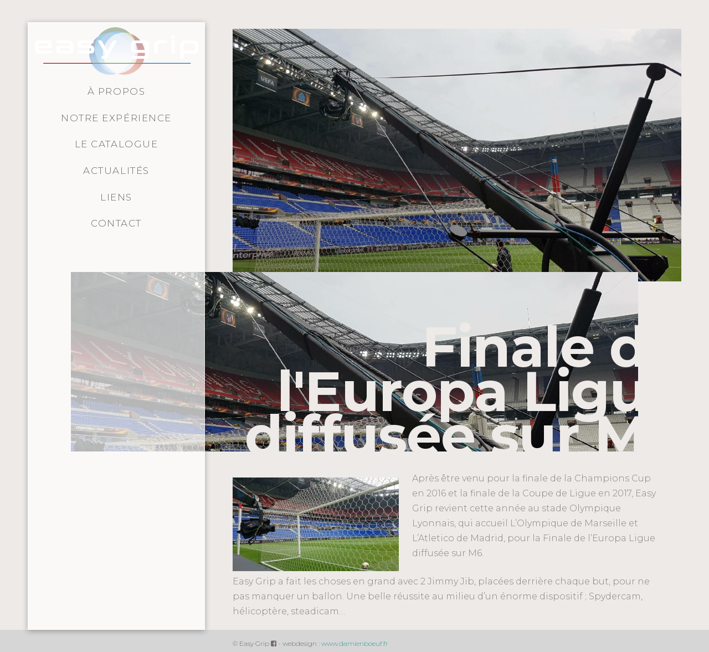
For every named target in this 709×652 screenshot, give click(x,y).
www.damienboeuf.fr (354, 643)
